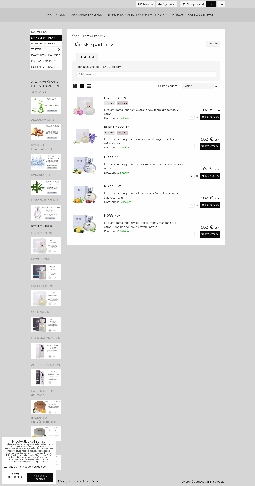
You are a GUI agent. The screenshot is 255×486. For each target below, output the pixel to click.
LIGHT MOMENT (116, 98)
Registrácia (166, 4)
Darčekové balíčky (45, 55)
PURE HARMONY (116, 127)
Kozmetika (39, 31)
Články (61, 15)
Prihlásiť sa (145, 4)
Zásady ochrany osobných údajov (79, 481)
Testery (46, 49)
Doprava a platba (200, 15)
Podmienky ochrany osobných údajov (137, 15)
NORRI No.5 (112, 157)
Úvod (47, 15)
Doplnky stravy (43, 67)
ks (193, 117)
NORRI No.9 (112, 215)
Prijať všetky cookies (40, 477)
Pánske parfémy (43, 43)
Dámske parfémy (43, 37)
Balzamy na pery (43, 61)
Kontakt (177, 15)
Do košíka (210, 116)
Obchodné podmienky (87, 15)
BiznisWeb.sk (215, 481)
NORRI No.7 (112, 186)
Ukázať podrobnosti (15, 475)
